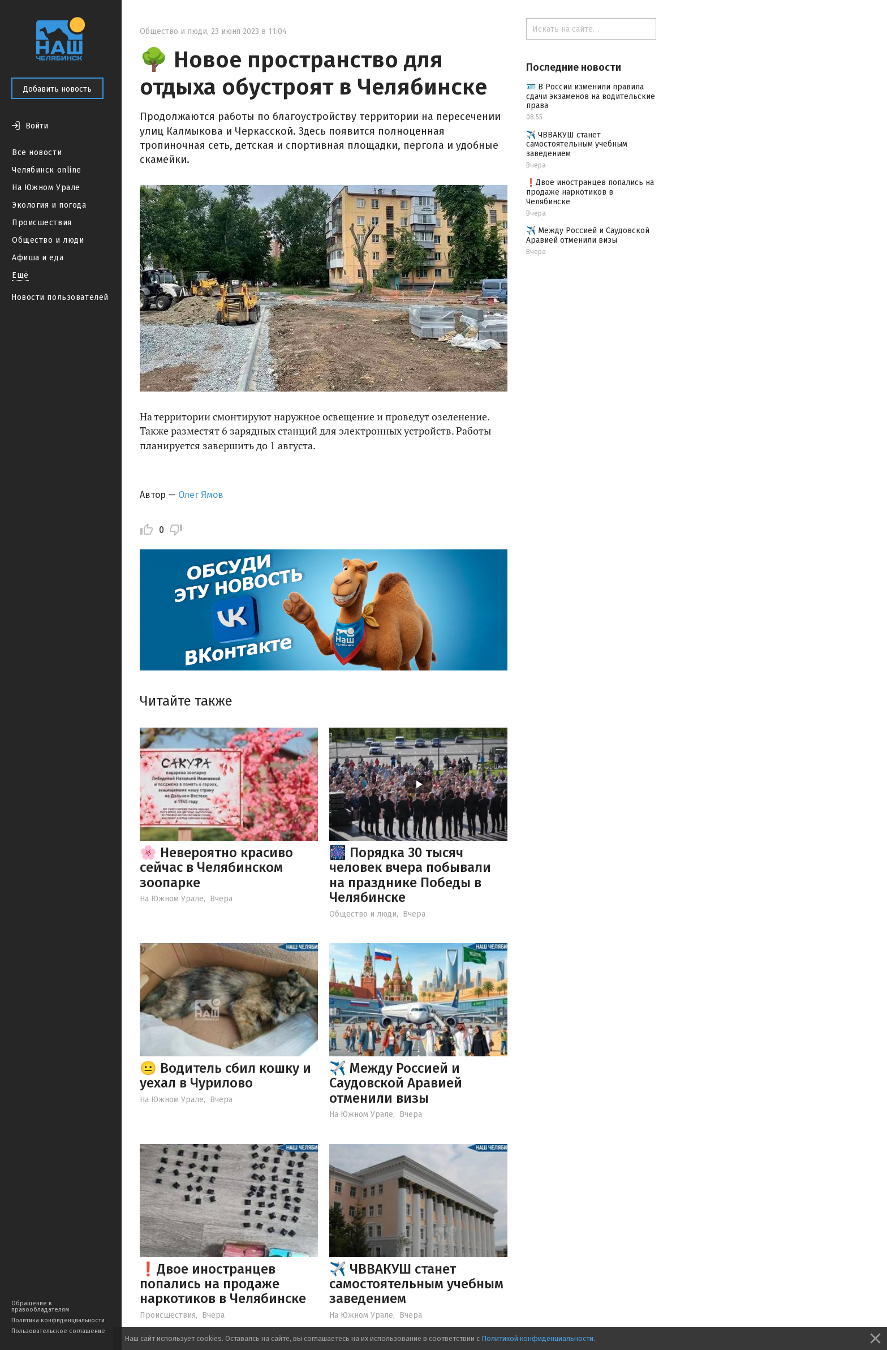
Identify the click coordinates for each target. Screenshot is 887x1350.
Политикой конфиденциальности (537, 1338)
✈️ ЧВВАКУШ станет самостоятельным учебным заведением (416, 1284)
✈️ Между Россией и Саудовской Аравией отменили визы (395, 1083)
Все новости (37, 152)
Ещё (20, 275)
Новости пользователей (60, 297)
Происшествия (42, 222)
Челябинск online (46, 170)
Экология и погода (49, 205)
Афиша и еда (37, 258)
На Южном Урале (46, 187)
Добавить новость (57, 89)
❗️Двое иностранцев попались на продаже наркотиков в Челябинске (223, 1284)
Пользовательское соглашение (58, 1331)
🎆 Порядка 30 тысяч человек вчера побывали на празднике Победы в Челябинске (410, 875)
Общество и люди (48, 240)
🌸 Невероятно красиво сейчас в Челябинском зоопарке (216, 868)
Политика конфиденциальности (58, 1320)
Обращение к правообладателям (40, 1306)
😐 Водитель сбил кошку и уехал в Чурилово (225, 1075)
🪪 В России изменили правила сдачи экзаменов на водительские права (590, 96)
